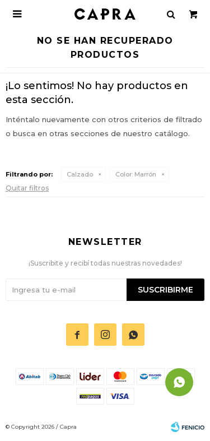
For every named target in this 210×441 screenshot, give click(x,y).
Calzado (80, 174)
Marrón (135, 174)
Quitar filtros (27, 188)
